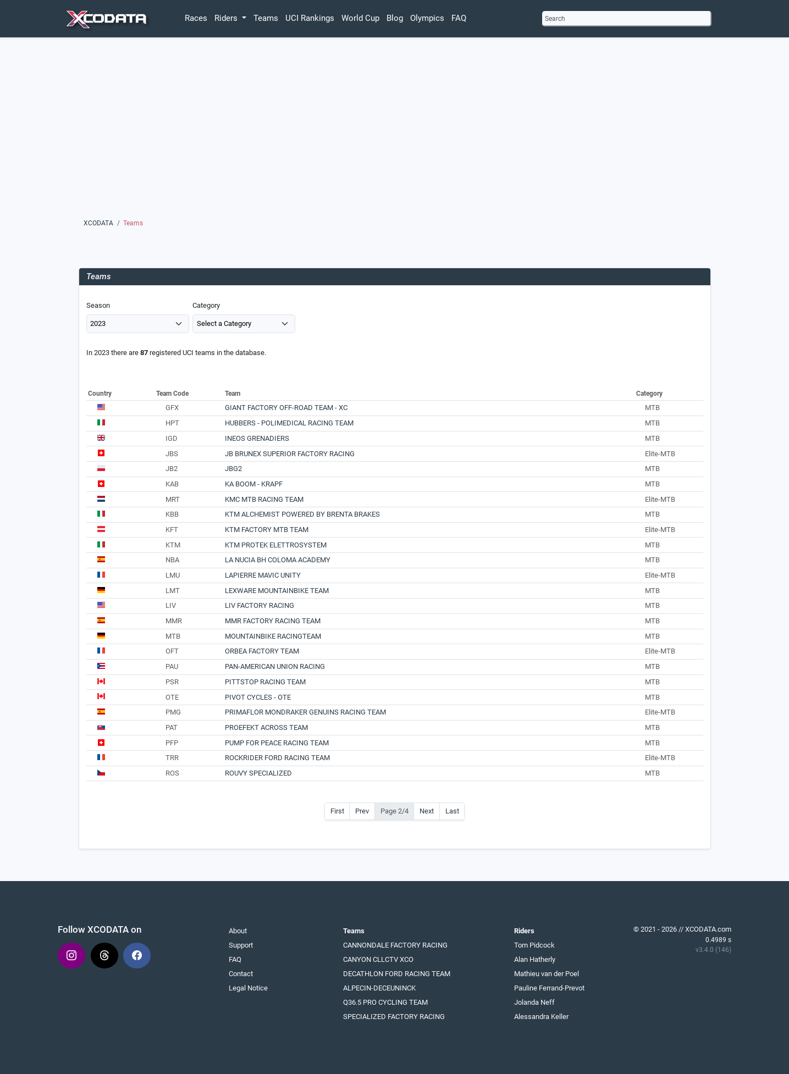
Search (555, 19)
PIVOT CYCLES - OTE (258, 697)
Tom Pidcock (534, 945)
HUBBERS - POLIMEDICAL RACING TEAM (289, 423)
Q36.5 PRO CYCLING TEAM (385, 1002)
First (337, 811)
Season (98, 305)
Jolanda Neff (534, 1002)
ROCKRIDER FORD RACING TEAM (277, 758)
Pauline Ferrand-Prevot (549, 988)
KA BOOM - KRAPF (254, 484)
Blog (395, 18)
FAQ (458, 18)
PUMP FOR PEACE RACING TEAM (277, 743)
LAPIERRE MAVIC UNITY (263, 575)
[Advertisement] (394, 141)
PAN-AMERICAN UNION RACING (275, 666)
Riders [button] (227, 18)
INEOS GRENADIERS (257, 438)
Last (452, 811)
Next (427, 811)
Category (206, 305)
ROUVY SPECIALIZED (258, 773)
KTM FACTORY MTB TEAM (266, 529)
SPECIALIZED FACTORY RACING (394, 1016)
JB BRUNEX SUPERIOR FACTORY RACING (290, 454)
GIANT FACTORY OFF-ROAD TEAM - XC (286, 407)
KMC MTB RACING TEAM (264, 499)
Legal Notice (248, 988)
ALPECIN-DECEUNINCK (379, 988)
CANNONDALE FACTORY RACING (395, 945)
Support (241, 945)
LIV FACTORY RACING (259, 605)
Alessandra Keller (541, 1016)
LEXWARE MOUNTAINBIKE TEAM (277, 590)
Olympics (427, 18)
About (238, 931)
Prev (362, 811)
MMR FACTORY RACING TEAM (273, 621)
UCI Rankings (309, 18)
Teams (265, 18)
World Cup (360, 18)
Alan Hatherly (534, 959)
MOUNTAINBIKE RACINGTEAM (273, 636)
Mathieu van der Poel (546, 974)
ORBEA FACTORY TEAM (262, 651)
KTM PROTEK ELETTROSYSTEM (276, 545)
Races (196, 18)
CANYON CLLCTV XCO (378, 959)
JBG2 (233, 468)
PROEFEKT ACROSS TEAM (266, 727)
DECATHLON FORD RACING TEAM (396, 974)
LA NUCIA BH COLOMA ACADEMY (277, 560)
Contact (241, 974)
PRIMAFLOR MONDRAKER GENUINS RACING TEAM (305, 712)
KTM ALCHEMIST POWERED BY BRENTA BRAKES (302, 514)
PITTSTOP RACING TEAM (265, 682)
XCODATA (98, 223)
